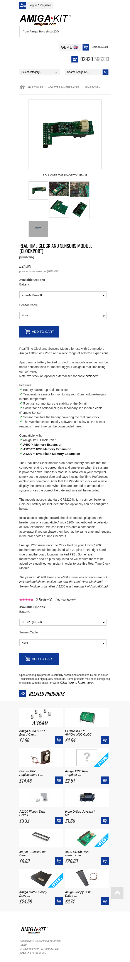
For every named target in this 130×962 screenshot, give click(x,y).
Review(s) (44, 599)
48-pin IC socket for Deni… (32, 853)
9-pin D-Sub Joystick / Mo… (80, 813)
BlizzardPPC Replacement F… (31, 773)
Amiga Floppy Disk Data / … (78, 893)
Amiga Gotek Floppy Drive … (33, 893)
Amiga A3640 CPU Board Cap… (32, 732)
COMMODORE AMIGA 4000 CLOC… (80, 732)
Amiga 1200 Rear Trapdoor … (77, 773)
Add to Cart (43, 331)
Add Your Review (66, 599)
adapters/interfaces (63, 87)
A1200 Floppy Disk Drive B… (32, 813)
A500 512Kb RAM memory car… (77, 853)
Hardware (35, 87)
